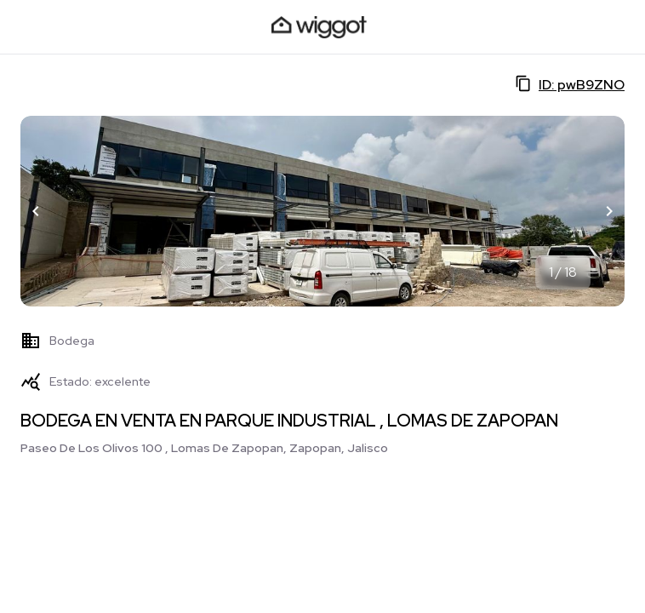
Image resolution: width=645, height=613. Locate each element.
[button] (35, 211)
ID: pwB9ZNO (570, 84)
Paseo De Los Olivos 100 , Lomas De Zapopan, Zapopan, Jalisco (204, 447)
